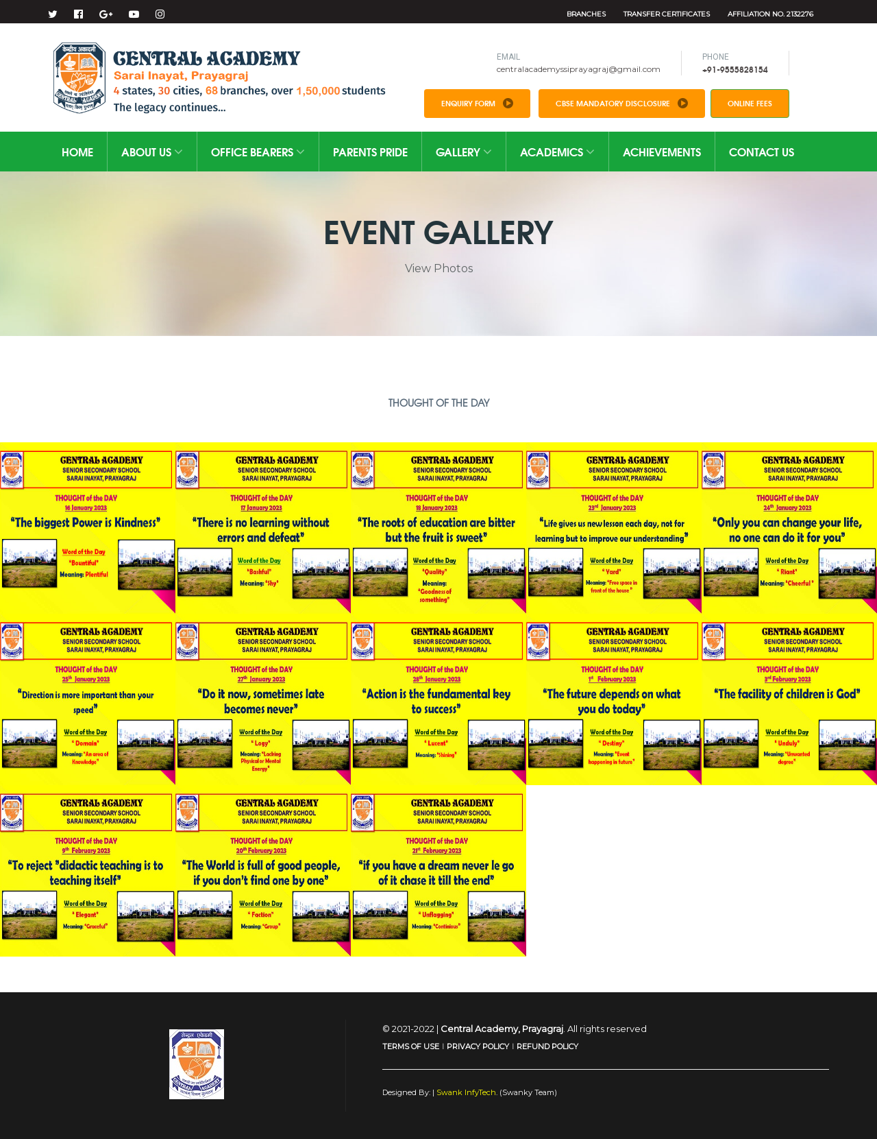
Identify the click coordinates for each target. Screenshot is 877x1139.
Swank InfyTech (465, 1092)
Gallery (464, 151)
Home (77, 151)
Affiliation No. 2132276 (770, 14)
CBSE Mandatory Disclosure (622, 103)
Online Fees (750, 103)
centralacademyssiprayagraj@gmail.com (578, 69)
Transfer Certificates (666, 14)
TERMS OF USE (410, 1046)
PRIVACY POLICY (478, 1046)
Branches (586, 14)
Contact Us (761, 151)
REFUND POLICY (547, 1046)
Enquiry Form (477, 103)
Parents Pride (370, 151)
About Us (152, 151)
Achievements (662, 151)
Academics (557, 151)
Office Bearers (258, 151)
